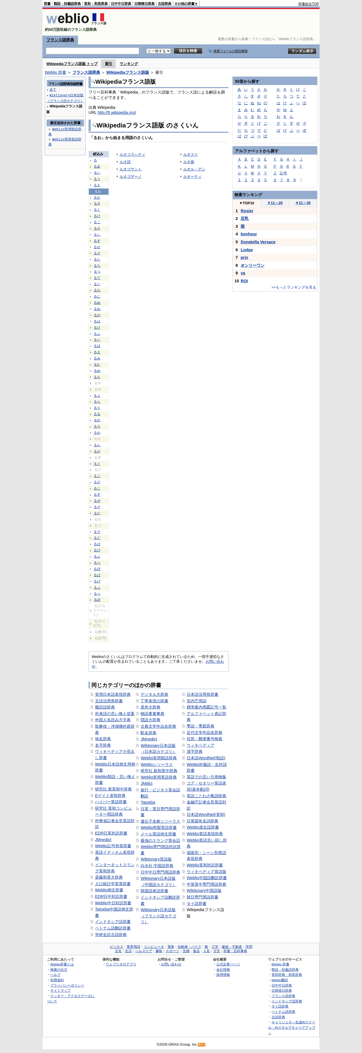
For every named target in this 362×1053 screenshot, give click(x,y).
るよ (97, 396)
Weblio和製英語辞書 (159, 827)
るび (97, 550)
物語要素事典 (152, 713)
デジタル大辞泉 (154, 694)
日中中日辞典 (121, 3)
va (243, 273)
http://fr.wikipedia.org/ (117, 112)
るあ (97, 166)
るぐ (97, 464)
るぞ (97, 507)
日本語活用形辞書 (202, 694)
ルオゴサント (131, 169)
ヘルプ (55, 974)
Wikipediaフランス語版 (127, 72)
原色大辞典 (150, 707)
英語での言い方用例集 (206, 777)
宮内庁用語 (196, 701)
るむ (97, 365)
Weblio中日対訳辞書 (113, 903)
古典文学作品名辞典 (158, 726)
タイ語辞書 (196, 903)
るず (97, 495)
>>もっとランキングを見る (294, 287)
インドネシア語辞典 (287, 1001)
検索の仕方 (58, 969)
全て (52, 89)
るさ (97, 228)
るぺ (97, 594)
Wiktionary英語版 (156, 859)
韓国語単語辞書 (154, 891)
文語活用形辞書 (109, 701)
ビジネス (116, 946)
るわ (97, 433)
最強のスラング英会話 (160, 840)
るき (97, 203)
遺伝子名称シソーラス (160, 821)
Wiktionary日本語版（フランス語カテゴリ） (158, 915)
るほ (97, 346)
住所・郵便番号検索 (204, 738)
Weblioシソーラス (157, 764)
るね (97, 309)
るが (97, 451)
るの (97, 315)
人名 (206, 951)
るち (97, 266)
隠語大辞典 (150, 720)
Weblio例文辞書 (109, 890)
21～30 (303, 203)
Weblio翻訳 (280, 980)
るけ (97, 216)
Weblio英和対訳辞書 (205, 865)
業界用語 (133, 946)
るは (97, 321)
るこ (97, 222)
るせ (97, 247)
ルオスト (190, 154)
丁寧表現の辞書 (154, 701)
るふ (97, 334)
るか (97, 198)
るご (97, 476)
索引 (108, 64)
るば (97, 544)
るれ (97, 420)
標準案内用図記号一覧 (206, 707)
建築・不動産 (232, 946)
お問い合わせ (171, 964)
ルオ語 (125, 162)
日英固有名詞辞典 (202, 821)
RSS (202, 1044)
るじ (97, 488)
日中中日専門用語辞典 (160, 872)
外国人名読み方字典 (113, 720)
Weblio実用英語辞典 (159, 777)
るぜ (97, 501)
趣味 (159, 951)
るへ (97, 340)
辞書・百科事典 (235, 951)
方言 (216, 951)
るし (97, 235)
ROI (244, 281)
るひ (97, 328)
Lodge (247, 250)
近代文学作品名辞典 (204, 732)
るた (97, 259)
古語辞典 (164, 3)
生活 (128, 951)
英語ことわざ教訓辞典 (206, 796)
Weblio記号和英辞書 (113, 846)
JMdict (146, 783)
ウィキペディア (200, 745)
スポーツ (172, 951)
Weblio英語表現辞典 (205, 833)
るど (97, 538)
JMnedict (103, 839)
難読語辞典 (105, 707)
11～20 (275, 203)
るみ (97, 358)
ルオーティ (192, 176)
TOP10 (246, 203)
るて (97, 278)
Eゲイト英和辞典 (110, 795)
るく (97, 210)
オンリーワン (252, 265)
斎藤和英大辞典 (109, 877)
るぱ (97, 575)
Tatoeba (148, 802)
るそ (97, 253)
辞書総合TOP (308, 4)
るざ (97, 482)
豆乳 (245, 218)
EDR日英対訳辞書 (111, 833)
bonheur (249, 234)
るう (97, 179)
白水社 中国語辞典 (157, 865)
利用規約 (57, 980)
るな (97, 290)
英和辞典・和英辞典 (287, 974)
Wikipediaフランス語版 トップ (72, 64)
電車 (170, 946)
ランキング (129, 64)
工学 (215, 946)
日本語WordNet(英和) (206, 814)
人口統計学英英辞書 (113, 883)
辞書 (47, 3)
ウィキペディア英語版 (206, 871)
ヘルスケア (143, 951)
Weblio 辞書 (55, 72)
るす (97, 241)
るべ (97, 563)
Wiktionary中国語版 (204, 890)
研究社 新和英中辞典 (159, 770)
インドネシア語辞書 (113, 921)
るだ (97, 513)
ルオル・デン (194, 169)
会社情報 (223, 969)
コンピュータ (154, 946)
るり (97, 408)
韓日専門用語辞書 (202, 897)
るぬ (97, 303)
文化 (118, 951)
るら (97, 402)
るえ (97, 185)
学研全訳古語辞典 (111, 934)
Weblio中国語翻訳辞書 (207, 878)
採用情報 (223, 974)
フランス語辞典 (60, 40)
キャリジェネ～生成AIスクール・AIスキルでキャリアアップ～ (291, 1027)
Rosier (247, 211)
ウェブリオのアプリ (121, 964)
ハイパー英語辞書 (111, 801)
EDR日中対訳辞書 (111, 896)
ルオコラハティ (132, 154)
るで (97, 532)
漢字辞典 (194, 751)
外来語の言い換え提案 (115, 713)
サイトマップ (60, 990)
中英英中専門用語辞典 (206, 884)
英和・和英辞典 (96, 3)
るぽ (97, 600)
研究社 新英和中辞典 (113, 789)
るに (97, 296)
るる (97, 414)
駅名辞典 (148, 733)
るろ (97, 426)
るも (97, 377)
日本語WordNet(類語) (206, 758)
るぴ (97, 581)
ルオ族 (188, 162)
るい (97, 173)
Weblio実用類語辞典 (159, 758)
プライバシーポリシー (67, 985)
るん (97, 445)
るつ (97, 272)
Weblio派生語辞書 (203, 827)
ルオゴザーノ (131, 176)
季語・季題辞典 (200, 726)
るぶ (97, 556)
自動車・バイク (189, 946)
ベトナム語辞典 (283, 1011)
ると (97, 284)
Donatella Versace (258, 242)
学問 (248, 946)
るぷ (97, 588)
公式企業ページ (228, 964)
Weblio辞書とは (62, 964)
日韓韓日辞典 (144, 3)
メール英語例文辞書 (158, 834)
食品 (196, 951)
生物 (186, 951)
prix (244, 257)
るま (97, 352)
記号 (283, 173)
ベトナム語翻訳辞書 (113, 928)
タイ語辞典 (280, 1006)
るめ (97, 371)
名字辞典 (103, 745)
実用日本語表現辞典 (113, 694)
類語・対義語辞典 (67, 3)
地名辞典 (103, 738)
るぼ (97, 569)
